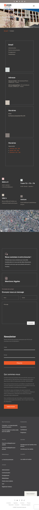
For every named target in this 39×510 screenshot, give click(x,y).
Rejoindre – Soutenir (14, 505)
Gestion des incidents (7, 481)
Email (23, 297)
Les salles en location (25, 459)
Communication (6, 472)
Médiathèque (5, 478)
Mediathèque (11, 54)
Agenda (16, 503)
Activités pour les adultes (26, 449)
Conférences (23, 429)
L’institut (8, 503)
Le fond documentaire (7, 459)
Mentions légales (12, 281)
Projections (23, 432)
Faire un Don (11, 406)
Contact (22, 503)
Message (6, 304)
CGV (3, 484)
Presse (28, 503)
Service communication (14, 50)
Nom (5, 297)
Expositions (23, 427)
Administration (12, 48)
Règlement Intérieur (7, 486)
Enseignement (12, 52)
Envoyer (30, 323)
